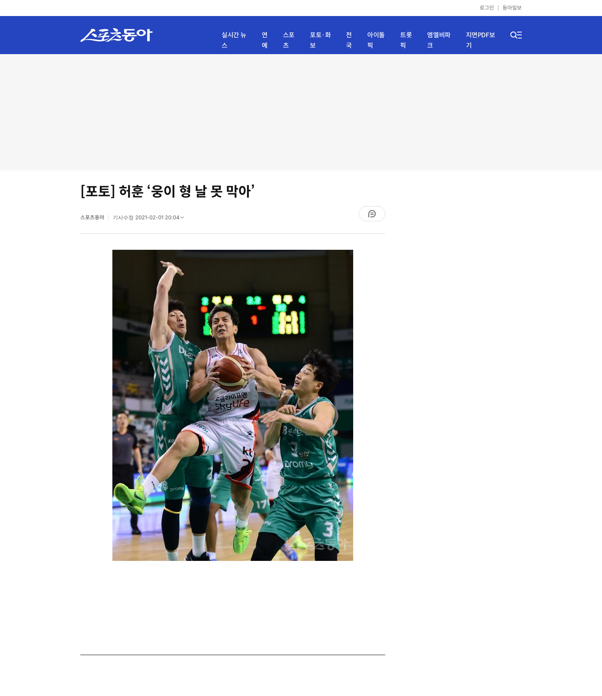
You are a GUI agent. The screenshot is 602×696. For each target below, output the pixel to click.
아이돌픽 (376, 40)
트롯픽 (406, 40)
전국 (349, 40)
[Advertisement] (301, 112)
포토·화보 (320, 40)
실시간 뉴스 (234, 40)
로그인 (487, 7)
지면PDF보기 (480, 40)
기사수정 (151, 219)
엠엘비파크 (438, 40)
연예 (265, 40)
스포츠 (289, 40)
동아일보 (512, 7)
